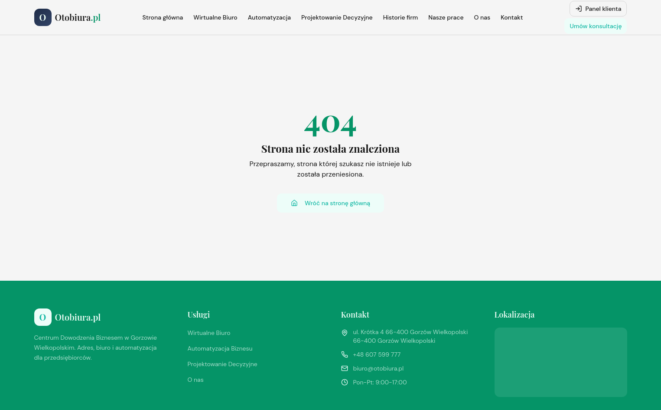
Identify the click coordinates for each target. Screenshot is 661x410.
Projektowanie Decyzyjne (337, 17)
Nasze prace (445, 17)
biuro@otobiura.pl (378, 368)
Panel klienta (598, 9)
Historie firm (400, 17)
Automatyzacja (269, 17)
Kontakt (512, 17)
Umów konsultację (596, 26)
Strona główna (163, 17)
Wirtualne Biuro (215, 17)
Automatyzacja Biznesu (220, 348)
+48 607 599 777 (377, 354)
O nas (482, 17)
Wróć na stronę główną (330, 203)
